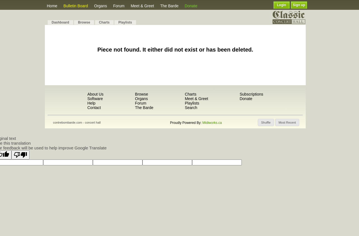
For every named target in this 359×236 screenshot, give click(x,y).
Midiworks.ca (212, 123)
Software (95, 98)
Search (191, 107)
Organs (100, 6)
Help (91, 103)
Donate (191, 6)
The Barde (169, 6)
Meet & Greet (142, 6)
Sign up (299, 5)
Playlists (125, 22)
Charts (104, 22)
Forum (118, 6)
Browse (84, 22)
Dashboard (60, 22)
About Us (95, 94)
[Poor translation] (20, 154)
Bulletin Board (75, 6)
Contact (94, 107)
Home (52, 6)
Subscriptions (251, 94)
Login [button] (281, 5)
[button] (266, 122)
